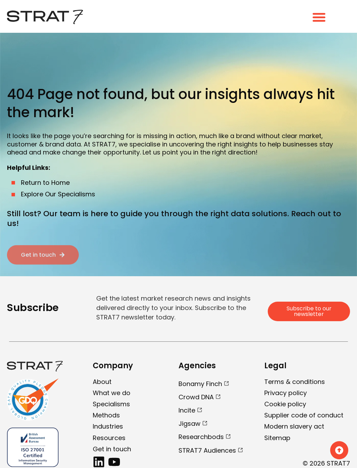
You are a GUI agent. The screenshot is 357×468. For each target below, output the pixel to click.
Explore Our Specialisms (58, 194)
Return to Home (45, 182)
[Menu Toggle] (319, 17)
